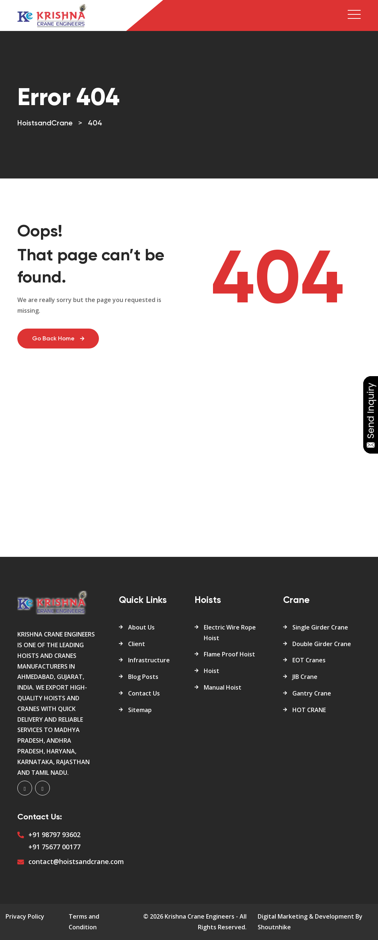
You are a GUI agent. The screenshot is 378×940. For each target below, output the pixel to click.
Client (136, 644)
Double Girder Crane (321, 644)
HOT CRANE (309, 710)
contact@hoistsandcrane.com (76, 861)
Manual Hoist (222, 687)
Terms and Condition (84, 921)
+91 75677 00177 (54, 846)
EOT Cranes (309, 660)
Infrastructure (149, 660)
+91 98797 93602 (54, 834)
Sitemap (140, 710)
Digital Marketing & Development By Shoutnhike (310, 921)
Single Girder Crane (320, 627)
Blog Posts (143, 677)
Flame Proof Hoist (229, 654)
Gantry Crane (311, 693)
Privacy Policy (25, 916)
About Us (141, 627)
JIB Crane (304, 677)
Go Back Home (58, 339)
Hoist (211, 671)
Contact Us (144, 693)
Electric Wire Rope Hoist (230, 632)
